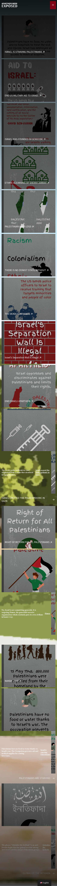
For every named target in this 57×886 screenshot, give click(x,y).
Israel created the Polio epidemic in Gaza (43, 472)
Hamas (47, 613)
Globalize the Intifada (46, 847)
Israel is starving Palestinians (45, 752)
